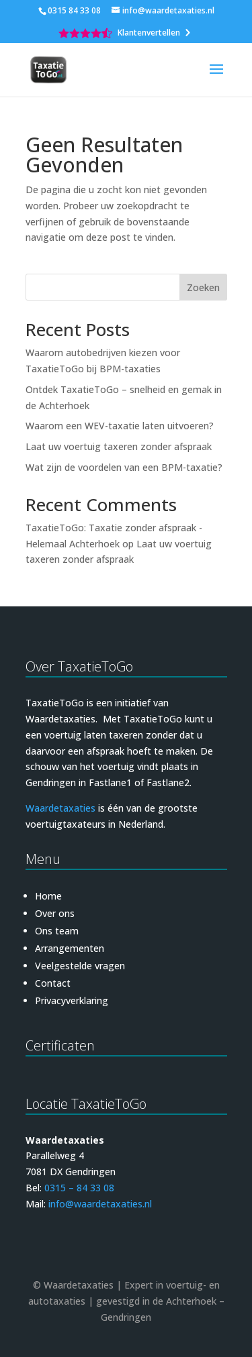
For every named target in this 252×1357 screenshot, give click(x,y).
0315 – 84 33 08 (79, 1187)
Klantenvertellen (149, 33)
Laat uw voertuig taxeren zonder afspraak (119, 446)
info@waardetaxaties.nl (100, 1203)
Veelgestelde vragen (80, 965)
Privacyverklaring (71, 1000)
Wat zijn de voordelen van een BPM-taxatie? (124, 467)
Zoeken (203, 287)
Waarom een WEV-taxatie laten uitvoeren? (120, 425)
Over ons (55, 913)
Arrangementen (69, 948)
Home (48, 895)
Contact (53, 983)
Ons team (57, 930)
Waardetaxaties (60, 808)
